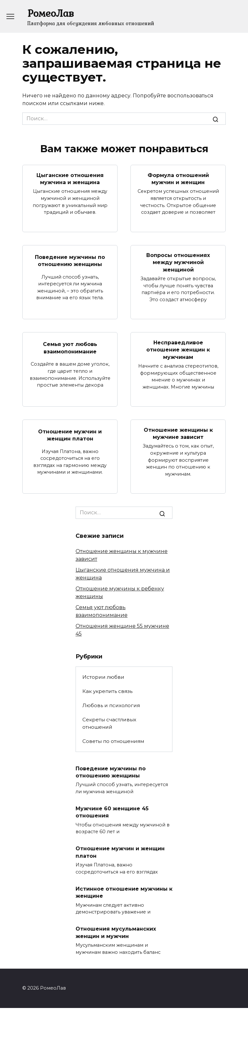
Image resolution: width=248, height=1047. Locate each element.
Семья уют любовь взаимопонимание (70, 347)
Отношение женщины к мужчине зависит (178, 433)
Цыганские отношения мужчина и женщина (70, 178)
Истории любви (103, 677)
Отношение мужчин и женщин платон (70, 435)
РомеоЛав (50, 13)
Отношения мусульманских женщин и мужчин (116, 932)
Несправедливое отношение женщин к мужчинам (178, 349)
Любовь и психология (111, 705)
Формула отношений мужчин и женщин (178, 178)
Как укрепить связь (107, 691)
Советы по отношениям (113, 741)
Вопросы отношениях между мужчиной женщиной (178, 262)
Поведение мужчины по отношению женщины (70, 260)
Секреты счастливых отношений (109, 723)
